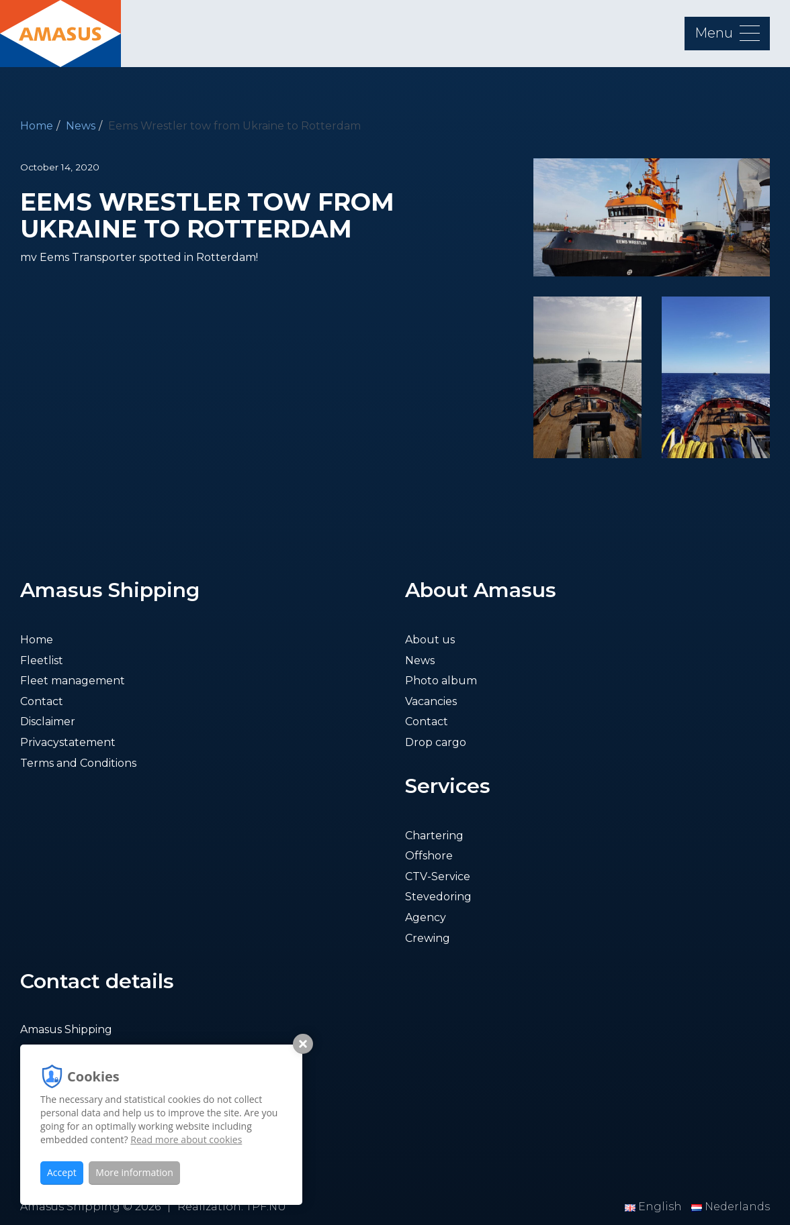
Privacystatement (68, 742)
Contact (41, 701)
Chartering (434, 835)
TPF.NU (266, 1206)
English (655, 1206)
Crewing (427, 938)
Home (36, 125)
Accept (62, 1172)
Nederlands (730, 1206)
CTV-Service (437, 876)
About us (430, 639)
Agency (425, 917)
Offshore (429, 855)
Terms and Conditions (78, 763)
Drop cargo (435, 742)
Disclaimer (47, 721)
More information (134, 1172)
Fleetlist (41, 660)
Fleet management (72, 680)
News (80, 125)
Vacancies (431, 701)
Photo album (441, 680)
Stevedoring (438, 896)
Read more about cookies (186, 1139)
